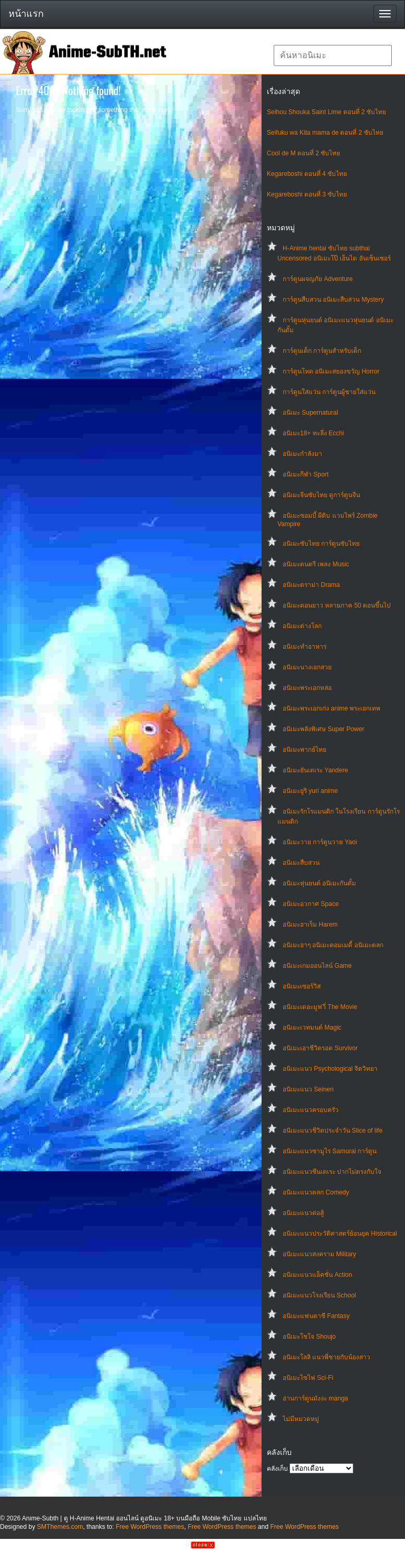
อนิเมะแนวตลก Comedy (316, 1192)
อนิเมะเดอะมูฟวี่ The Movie (320, 1007)
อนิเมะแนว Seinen (308, 1089)
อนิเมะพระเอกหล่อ (307, 688)
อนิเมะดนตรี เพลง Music (316, 564)
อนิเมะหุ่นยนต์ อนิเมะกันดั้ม (319, 883)
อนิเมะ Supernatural (310, 412)
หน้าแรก (26, 13)
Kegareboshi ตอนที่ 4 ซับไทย (307, 174)
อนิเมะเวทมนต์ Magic (312, 1027)
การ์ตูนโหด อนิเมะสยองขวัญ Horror (331, 371)
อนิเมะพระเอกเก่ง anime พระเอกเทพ (331, 708)
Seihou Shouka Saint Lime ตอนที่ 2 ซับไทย (326, 112)
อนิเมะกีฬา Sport (306, 474)
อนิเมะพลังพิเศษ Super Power (323, 729)
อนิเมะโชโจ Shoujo (309, 1336)
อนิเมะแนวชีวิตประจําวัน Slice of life (332, 1130)
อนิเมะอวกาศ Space (311, 904)
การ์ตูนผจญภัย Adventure (318, 279)
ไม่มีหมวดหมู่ (301, 1419)
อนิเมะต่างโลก (302, 626)
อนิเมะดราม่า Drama (311, 585)
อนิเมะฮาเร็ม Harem (310, 924)
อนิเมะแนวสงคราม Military (319, 1254)
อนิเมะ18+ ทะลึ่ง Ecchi (313, 433)
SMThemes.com (60, 1526)
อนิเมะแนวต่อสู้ (303, 1213)
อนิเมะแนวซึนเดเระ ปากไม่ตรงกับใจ (332, 1171)
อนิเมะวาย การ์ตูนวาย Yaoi (320, 842)
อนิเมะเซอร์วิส (302, 986)
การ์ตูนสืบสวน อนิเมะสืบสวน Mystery (333, 299)
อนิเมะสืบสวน (301, 862)
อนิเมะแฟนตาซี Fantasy (316, 1316)
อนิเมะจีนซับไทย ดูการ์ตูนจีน (321, 495)
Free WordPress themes (149, 1526)
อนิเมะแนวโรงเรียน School (319, 1295)
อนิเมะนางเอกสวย (307, 667)
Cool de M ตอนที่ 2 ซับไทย (303, 153)
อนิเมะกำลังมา (302, 453)
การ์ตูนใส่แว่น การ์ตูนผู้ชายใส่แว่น (329, 392)
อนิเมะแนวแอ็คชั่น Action (317, 1274)
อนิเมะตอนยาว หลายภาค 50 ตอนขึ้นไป (337, 605)
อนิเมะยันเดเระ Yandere (315, 770)
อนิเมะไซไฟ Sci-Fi (308, 1377)
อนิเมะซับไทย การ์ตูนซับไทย (321, 543)
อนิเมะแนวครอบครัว (311, 1110)
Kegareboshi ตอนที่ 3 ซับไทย (307, 194)
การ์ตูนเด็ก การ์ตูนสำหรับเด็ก (322, 350)
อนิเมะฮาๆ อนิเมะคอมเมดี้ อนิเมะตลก (333, 945)
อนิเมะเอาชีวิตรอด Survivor (320, 1048)
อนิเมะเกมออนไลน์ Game (317, 965)
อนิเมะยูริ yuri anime (310, 791)
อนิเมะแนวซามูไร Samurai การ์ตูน (330, 1151)
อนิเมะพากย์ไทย (304, 749)
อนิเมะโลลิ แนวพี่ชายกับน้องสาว (326, 1357)
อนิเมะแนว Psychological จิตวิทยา (330, 1068)
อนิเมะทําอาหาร (304, 646)
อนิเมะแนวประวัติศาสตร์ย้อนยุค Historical (340, 1233)
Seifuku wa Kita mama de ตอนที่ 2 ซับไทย (325, 132)
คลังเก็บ (277, 1468)
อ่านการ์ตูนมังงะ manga (315, 1398)
